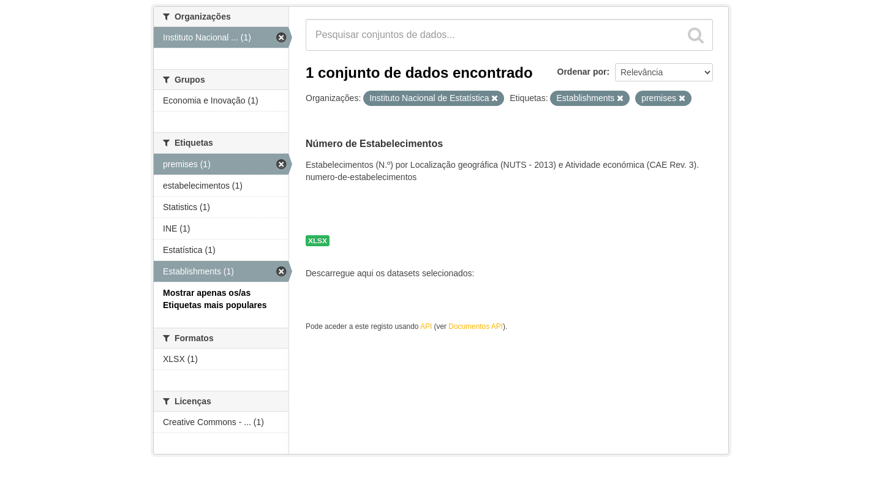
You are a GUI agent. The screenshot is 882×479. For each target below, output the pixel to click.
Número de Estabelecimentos (374, 143)
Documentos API (475, 326)
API (426, 326)
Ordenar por (582, 72)
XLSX (317, 240)
